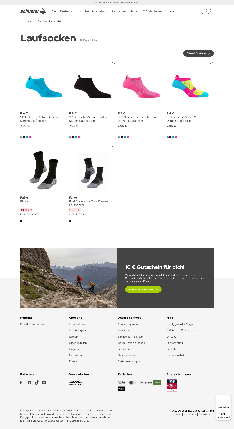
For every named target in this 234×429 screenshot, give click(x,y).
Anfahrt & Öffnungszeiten (182, 330)
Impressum (190, 414)
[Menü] (229, 397)
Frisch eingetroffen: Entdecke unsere (112, 2)
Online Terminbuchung (131, 342)
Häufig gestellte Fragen (180, 324)
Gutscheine (125, 349)
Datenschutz (206, 414)
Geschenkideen (127, 355)
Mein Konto (124, 330)
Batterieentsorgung (129, 361)
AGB (179, 414)
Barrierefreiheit (176, 355)
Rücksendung (175, 342)
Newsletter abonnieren (141, 289)
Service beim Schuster (131, 336)
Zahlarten (172, 349)
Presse (73, 361)
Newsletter (75, 355)
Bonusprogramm (128, 324)
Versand (171, 336)
